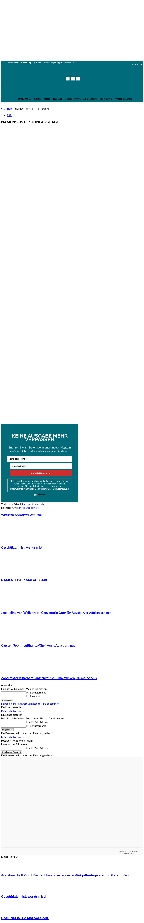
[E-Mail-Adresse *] (41, 466)
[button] (77, 84)
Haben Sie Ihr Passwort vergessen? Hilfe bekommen (30, 703)
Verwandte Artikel (12, 514)
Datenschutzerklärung (13, 711)
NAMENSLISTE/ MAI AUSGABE (24, 580)
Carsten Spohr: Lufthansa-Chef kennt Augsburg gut (38, 645)
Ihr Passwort (33, 696)
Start (4, 109)
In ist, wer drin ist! (29, 507)
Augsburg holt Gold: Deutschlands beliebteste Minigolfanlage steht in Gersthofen (65, 875)
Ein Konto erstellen (11, 707)
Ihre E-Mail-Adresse (37, 722)
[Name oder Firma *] (39, 459)
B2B (9, 109)
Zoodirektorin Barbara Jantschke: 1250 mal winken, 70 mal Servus (49, 678)
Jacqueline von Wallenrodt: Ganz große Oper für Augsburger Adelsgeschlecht (57, 613)
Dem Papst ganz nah (32, 504)
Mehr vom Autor (32, 514)
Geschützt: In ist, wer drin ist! (22, 547)
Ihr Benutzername (36, 692)
